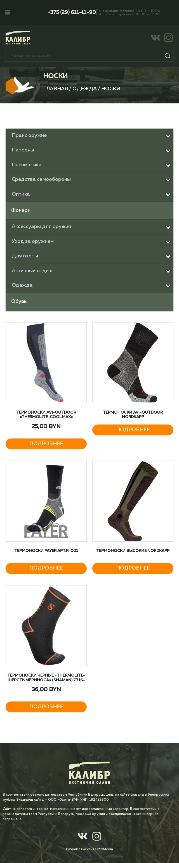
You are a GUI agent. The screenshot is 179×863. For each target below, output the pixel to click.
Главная (55, 88)
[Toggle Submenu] (89, 136)
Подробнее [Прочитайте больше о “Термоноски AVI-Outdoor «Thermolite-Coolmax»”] (46, 443)
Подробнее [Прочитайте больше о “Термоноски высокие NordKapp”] (133, 568)
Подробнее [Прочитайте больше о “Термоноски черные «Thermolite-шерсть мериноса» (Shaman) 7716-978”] (46, 706)
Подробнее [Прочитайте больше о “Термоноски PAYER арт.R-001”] (46, 568)
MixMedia (105, 849)
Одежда (84, 88)
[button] (7, 13)
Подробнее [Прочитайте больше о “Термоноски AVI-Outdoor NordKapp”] (133, 429)
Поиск (168, 55)
